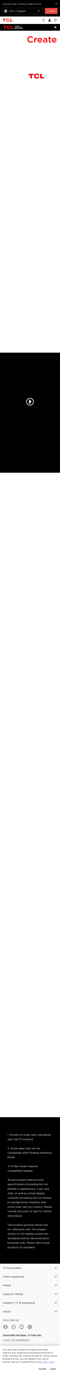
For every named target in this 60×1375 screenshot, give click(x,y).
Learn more (48, 1361)
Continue (51, 11)
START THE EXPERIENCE (16, 1340)
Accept (42, 1368)
